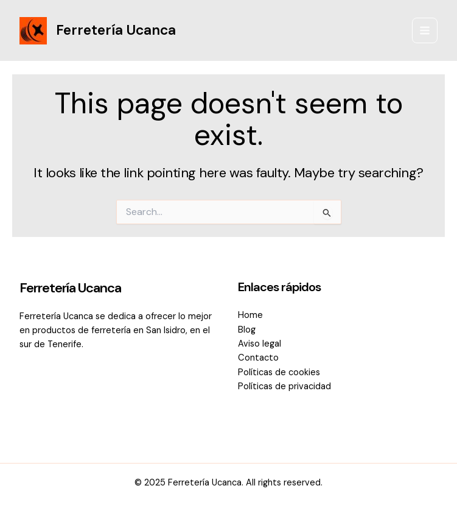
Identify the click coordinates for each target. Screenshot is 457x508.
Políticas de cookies (279, 372)
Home (250, 315)
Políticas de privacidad (284, 386)
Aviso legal (259, 344)
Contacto (258, 358)
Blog (247, 330)
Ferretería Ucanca (116, 30)
